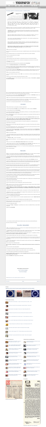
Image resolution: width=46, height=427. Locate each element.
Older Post (38, 281)
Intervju (14, 277)
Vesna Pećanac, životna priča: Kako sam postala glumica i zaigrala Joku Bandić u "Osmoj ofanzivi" (20, 305)
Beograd (9, 277)
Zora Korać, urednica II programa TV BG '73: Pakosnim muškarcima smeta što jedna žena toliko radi (20, 331)
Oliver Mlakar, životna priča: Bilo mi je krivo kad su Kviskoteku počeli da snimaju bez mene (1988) (20, 312)
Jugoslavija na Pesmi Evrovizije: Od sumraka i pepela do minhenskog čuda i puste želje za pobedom (20, 288)
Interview (11, 277)
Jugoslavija (16, 277)
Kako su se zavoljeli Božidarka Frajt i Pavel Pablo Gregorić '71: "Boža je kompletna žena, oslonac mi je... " (21, 316)
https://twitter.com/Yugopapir (23, 271)
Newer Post (7, 281)
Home (23, 281)
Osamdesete (22, 277)
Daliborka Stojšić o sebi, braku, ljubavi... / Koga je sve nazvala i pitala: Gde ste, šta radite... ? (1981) (20, 301)
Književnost (19, 277)
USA (24, 277)
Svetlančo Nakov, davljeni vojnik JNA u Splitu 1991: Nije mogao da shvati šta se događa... (19, 327)
